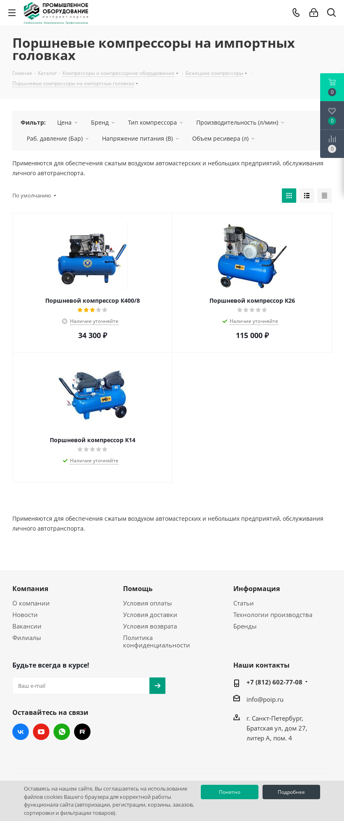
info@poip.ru (265, 699)
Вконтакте (20, 732)
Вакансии (27, 626)
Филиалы (26, 637)
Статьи (243, 603)
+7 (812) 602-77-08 (274, 682)
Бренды (245, 626)
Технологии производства (272, 614)
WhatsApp (61, 732)
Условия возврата (150, 626)
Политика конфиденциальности (156, 641)
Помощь (138, 588)
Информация (256, 588)
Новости (25, 614)
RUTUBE (82, 732)
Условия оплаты (147, 603)
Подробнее (291, 792)
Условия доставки (150, 614)
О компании (31, 603)
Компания (30, 588)
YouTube (41, 732)
